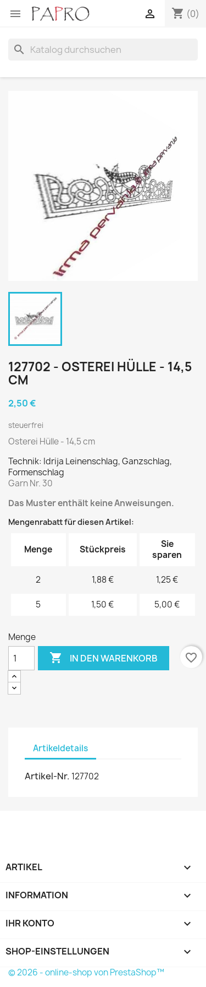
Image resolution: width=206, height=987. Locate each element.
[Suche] (103, 50)
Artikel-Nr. (47, 776)
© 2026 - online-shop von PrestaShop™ (86, 972)
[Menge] (21, 658)
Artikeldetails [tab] (60, 748)
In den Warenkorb (103, 658)
